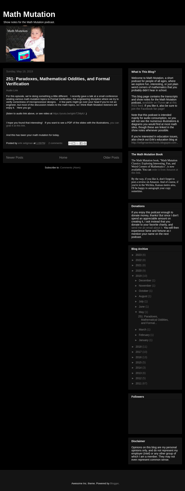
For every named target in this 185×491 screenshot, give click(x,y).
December (145, 280)
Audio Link (12, 90)
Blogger (114, 483)
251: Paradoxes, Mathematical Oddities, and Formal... (153, 320)
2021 (139, 265)
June (142, 306)
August (143, 296)
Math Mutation (29, 14)
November (145, 285)
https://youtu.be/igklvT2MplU (69, 113)
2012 (139, 378)
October (144, 290)
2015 (139, 362)
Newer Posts (14, 157)
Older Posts (111, 157)
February (144, 334)
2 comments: (55, 143)
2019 (139, 275)
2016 (139, 357)
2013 (139, 373)
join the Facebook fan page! (148, 108)
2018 (139, 346)
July (141, 301)
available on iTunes (154, 102)
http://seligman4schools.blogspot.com (153, 142)
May (142, 312)
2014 (139, 367)
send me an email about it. (147, 227)
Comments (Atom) (70, 167)
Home (63, 157)
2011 (139, 383)
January (144, 340)
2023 (139, 254)
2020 (139, 270)
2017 (139, 351)
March (143, 329)
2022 (139, 260)
